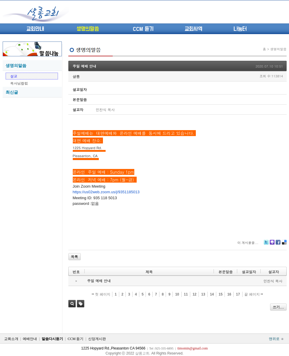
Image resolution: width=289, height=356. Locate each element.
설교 (13, 76)
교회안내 (35, 29)
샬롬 (76, 76)
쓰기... (278, 306)
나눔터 (240, 29)
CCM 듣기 (143, 29)
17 (238, 294)
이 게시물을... (247, 242)
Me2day (272, 244)
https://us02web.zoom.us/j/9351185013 (106, 192)
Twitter (266, 244)
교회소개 (11, 339)
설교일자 (249, 271)
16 (229, 294)
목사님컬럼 (19, 83)
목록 (74, 256)
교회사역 (193, 29)
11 (186, 294)
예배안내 (30, 339)
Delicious (284, 244)
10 (177, 294)
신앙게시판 (97, 339)
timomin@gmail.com (192, 348)
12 (194, 294)
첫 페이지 (101, 294)
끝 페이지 (253, 294)
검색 (72, 303)
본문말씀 (225, 271)
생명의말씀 (88, 29)
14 (212, 294)
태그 (80, 303)
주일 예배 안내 (84, 65)
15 (220, 294)
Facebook (278, 244)
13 (203, 294)
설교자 (273, 271)
